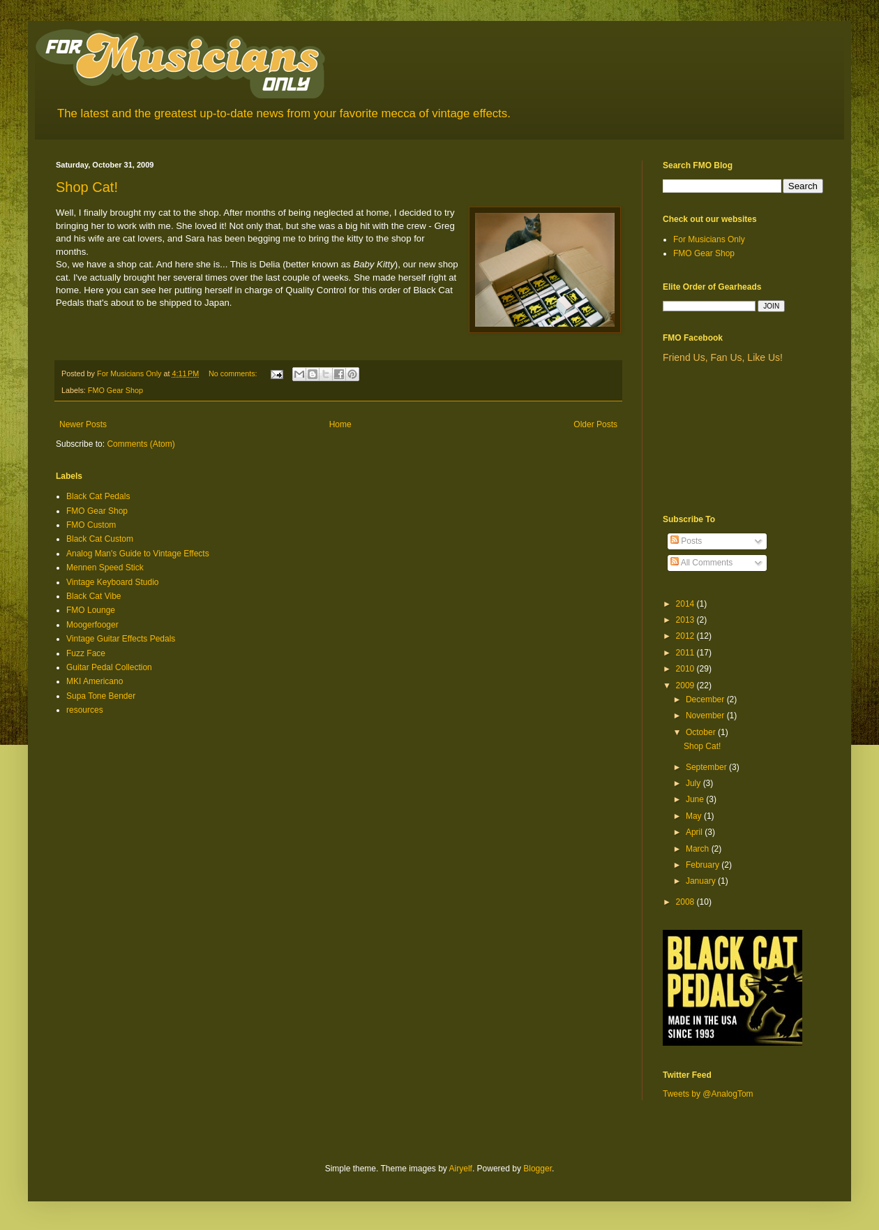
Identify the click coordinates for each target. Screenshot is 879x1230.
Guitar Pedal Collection (109, 667)
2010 (686, 669)
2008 (686, 902)
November (706, 715)
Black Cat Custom (99, 539)
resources (84, 710)
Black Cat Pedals (98, 496)
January (702, 881)
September (707, 767)
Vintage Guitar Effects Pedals (120, 639)
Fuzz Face (85, 653)
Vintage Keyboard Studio (112, 582)
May (695, 816)
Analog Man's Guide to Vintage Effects (137, 553)
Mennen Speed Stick (105, 567)
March (699, 849)
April (695, 832)
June (696, 799)
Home (340, 424)
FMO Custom (91, 525)
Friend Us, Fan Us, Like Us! (723, 357)
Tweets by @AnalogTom (708, 1094)
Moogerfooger (92, 625)
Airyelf (460, 1168)
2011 (686, 653)
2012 (686, 636)
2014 (686, 604)
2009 (686, 685)
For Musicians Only (709, 239)
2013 (686, 620)
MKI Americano (94, 681)
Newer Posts (83, 424)
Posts (686, 541)
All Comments (701, 563)
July (694, 783)
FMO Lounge (90, 610)
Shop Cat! (87, 187)
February (703, 865)
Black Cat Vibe (93, 596)
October (702, 732)
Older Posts (595, 424)
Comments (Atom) (140, 444)
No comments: (234, 373)
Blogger (537, 1168)
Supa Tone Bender (100, 696)
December (706, 699)
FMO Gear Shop (115, 390)
